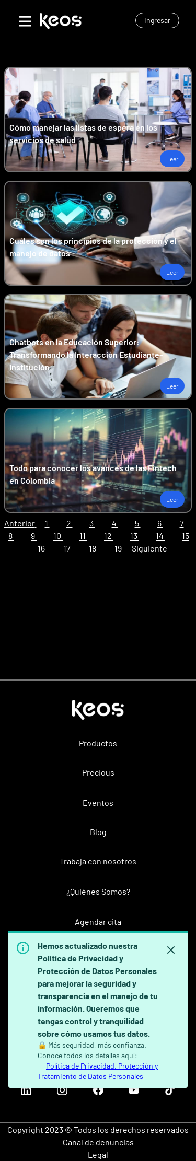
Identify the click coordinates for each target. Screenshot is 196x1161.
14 (160, 536)
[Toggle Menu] (24, 20)
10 (58, 536)
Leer (172, 158)
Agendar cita (98, 922)
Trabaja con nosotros (98, 861)
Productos (98, 743)
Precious (98, 772)
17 (67, 548)
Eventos (98, 802)
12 (108, 536)
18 (93, 548)
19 (118, 548)
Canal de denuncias (98, 1142)
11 (83, 536)
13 (134, 536)
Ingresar (157, 20)
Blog (98, 832)
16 (42, 548)
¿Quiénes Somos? (98, 891)
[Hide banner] (170, 950)
